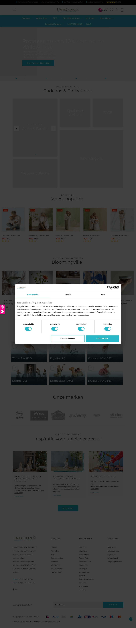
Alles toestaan (102, 338)
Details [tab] (68, 294)
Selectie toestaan (67, 338)
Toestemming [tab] (33, 294)
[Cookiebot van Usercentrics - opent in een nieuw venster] (109, 287)
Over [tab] (103, 294)
